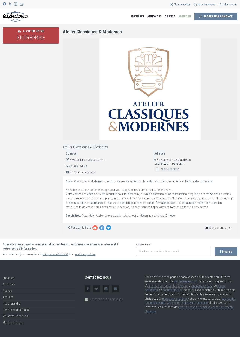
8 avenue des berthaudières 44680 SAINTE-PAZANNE (172, 164)
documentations (172, 290)
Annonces (154, 16)
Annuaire (184, 16)
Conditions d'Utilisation (16, 310)
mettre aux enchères (175, 298)
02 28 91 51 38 (78, 166)
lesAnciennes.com (186, 281)
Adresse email (143, 244)
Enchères (137, 16)
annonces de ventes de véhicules (167, 285)
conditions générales (85, 254)
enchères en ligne (201, 285)
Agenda (170, 16)
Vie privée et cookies (15, 316)
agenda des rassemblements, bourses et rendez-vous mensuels (190, 301)
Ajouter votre (31, 35)
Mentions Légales (13, 322)
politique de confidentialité (55, 254)
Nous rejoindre (11, 303)
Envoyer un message (82, 172)
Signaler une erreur (219, 228)
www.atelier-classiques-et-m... (88, 160)
